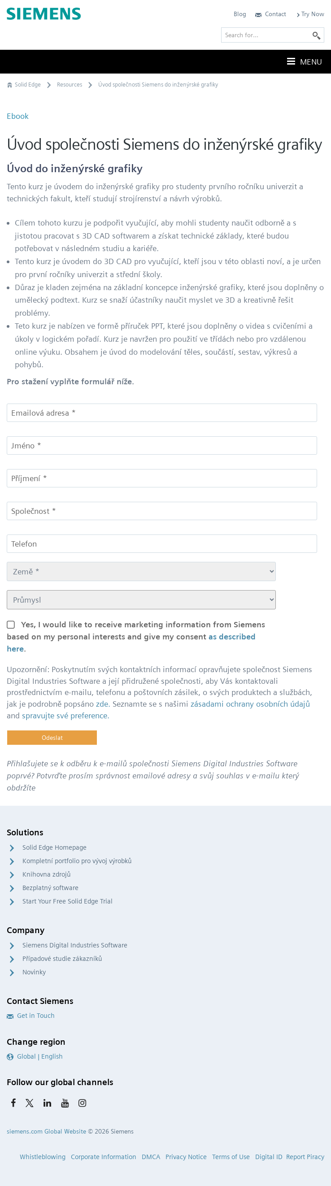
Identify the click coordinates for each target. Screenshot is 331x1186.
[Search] (316, 35)
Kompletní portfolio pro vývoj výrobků (77, 861)
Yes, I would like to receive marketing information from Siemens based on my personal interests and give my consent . (136, 636)
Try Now (309, 13)
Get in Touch (31, 1016)
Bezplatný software (50, 888)
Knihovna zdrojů (46, 874)
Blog (240, 13)
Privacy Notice (186, 1157)
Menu (303, 61)
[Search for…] (272, 35)
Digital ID (269, 1157)
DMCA (151, 1157)
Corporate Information (103, 1157)
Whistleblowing (42, 1157)
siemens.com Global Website (46, 1131)
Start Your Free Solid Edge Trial (67, 901)
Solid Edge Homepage (54, 847)
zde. (103, 703)
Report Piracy (305, 1157)
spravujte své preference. (65, 715)
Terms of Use (231, 1157)
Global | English (35, 1056)
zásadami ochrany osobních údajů (250, 703)
